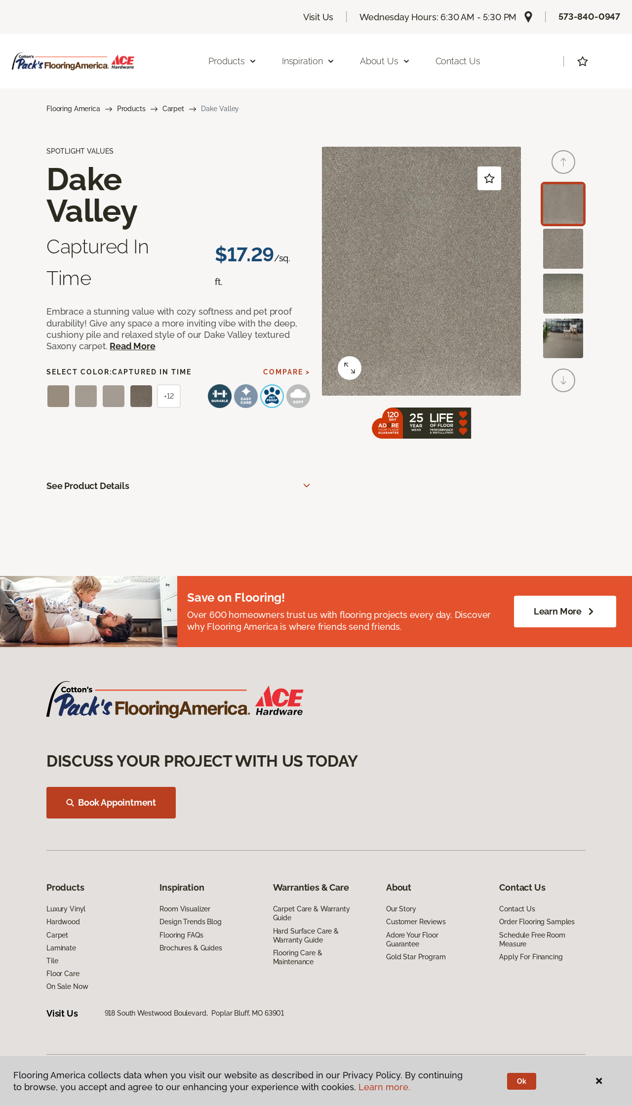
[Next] (563, 380)
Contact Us (457, 61)
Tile (52, 961)
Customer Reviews (416, 922)
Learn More (565, 611)
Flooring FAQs (181, 935)
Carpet (173, 109)
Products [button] (232, 61)
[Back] (563, 162)
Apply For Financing (530, 957)
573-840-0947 (589, 16)
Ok (521, 1081)
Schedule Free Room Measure (532, 939)
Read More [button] (132, 346)
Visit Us (318, 17)
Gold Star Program (416, 957)
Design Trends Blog (190, 922)
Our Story (401, 909)
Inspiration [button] (308, 61)
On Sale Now (67, 986)
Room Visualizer (184, 909)
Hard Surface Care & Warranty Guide (306, 935)
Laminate (61, 948)
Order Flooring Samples (537, 922)
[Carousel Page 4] (563, 338)
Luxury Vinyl (65, 909)
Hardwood (63, 922)
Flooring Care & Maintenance (297, 957)
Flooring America (73, 109)
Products (131, 109)
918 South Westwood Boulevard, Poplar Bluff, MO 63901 (194, 1013)
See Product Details (87, 486)
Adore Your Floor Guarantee (412, 939)
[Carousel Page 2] (563, 248)
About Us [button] (385, 61)
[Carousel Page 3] (563, 293)
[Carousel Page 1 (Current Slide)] (563, 204)
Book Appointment (111, 802)
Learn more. (384, 1087)
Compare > (286, 372)
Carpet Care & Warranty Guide (311, 913)
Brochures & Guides (190, 948)
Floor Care (62, 974)
